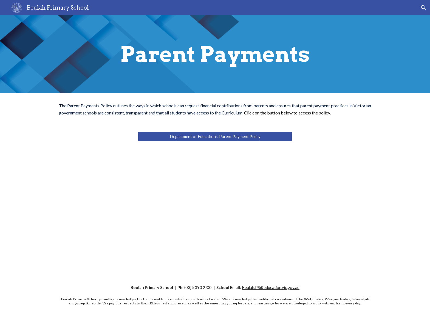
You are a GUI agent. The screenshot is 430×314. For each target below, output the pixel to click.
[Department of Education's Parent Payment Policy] (215, 136)
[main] (215, 54)
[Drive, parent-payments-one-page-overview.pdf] (134, 212)
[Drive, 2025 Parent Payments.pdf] (296, 212)
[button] (423, 7)
